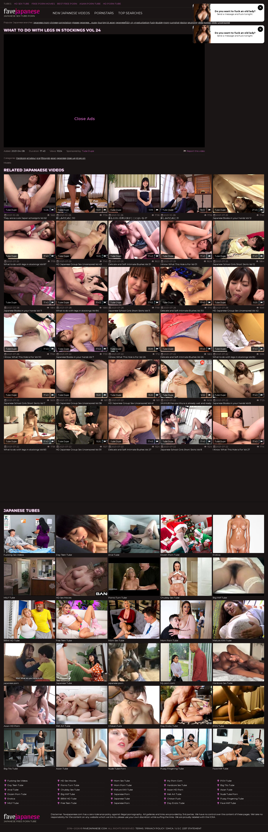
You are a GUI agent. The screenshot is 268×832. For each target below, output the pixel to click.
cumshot (175, 22)
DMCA (169, 828)
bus (100, 22)
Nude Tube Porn (229, 794)
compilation (64, 22)
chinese (54, 22)
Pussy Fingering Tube (232, 798)
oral (38, 158)
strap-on (80, 158)
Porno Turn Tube (70, 785)
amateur (31, 158)
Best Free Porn (67, 3)
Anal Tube (12, 789)
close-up (71, 158)
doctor (183, 22)
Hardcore (21, 158)
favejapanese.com (95, 828)
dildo (214, 22)
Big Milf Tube (68, 794)
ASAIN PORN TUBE (90, 3)
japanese (61, 158)
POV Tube (226, 780)
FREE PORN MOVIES (43, 3)
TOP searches (130, 13)
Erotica (11, 798)
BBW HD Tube (68, 798)
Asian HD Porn (175, 789)
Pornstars (104, 13)
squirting (192, 22)
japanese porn (122, 794)
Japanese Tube (122, 798)
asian (53, 158)
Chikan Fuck (174, 798)
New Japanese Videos (71, 13)
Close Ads (84, 118)
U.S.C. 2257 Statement (188, 828)
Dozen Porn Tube (16, 794)
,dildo (200, 22)
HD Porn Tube (112, 3)
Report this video (194, 151)
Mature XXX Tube (123, 789)
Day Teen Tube (15, 785)
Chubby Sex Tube (70, 789)
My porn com (174, 780)
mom (166, 22)
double (159, 22)
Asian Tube (226, 789)
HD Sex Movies (68, 780)
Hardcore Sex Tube (177, 785)
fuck (152, 22)
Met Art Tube (174, 794)
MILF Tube (13, 803)
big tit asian (109, 22)
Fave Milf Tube (228, 803)
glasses (75, 22)
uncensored (224, 22)
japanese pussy (89, 22)
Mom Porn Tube (123, 785)
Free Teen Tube (68, 803)
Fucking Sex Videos (17, 780)
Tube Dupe (88, 151)
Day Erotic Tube (175, 803)
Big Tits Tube (227, 785)
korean (207, 22)
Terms (139, 828)
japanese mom (42, 22)
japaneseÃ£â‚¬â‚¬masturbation (133, 22)
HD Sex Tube (21, 3)
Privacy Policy (154, 828)
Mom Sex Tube (122, 780)
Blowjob (45, 158)
